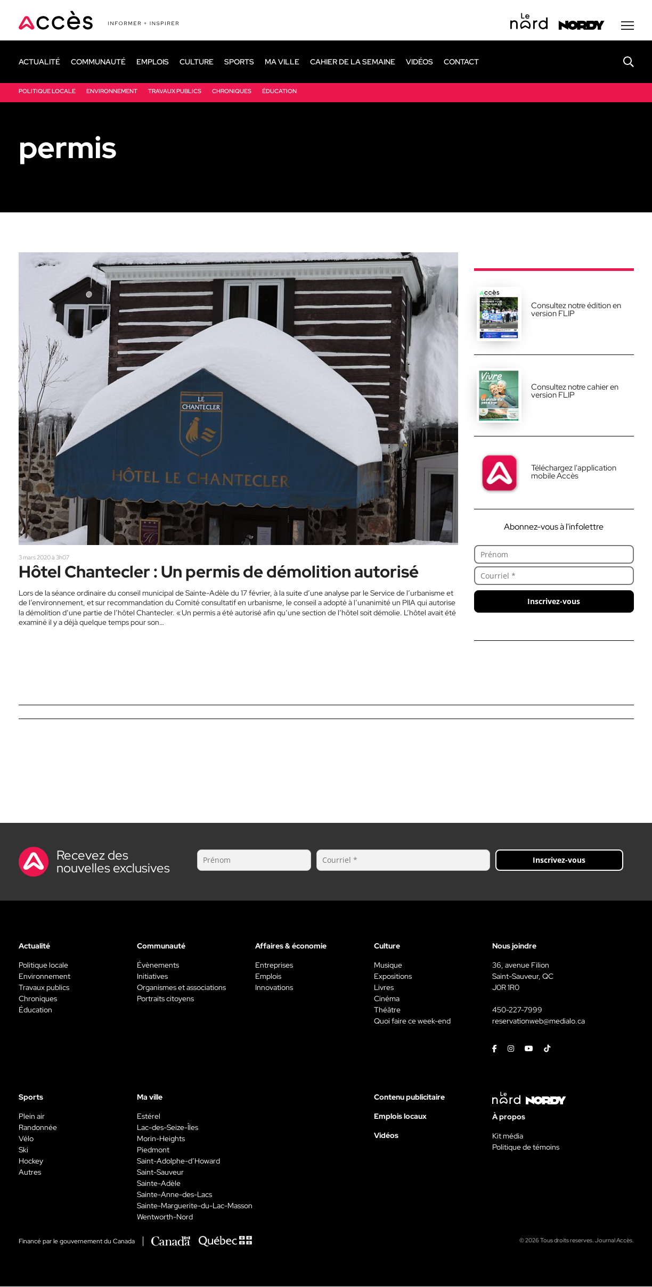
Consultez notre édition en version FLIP (576, 310)
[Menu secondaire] (627, 26)
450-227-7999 (517, 1010)
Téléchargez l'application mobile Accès (573, 472)
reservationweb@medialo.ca (538, 1021)
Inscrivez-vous (553, 602)
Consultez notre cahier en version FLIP (574, 391)
